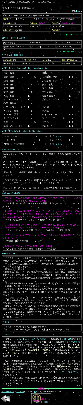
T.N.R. (79, 11)
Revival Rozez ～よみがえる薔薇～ (32, 339)
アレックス (56, 144)
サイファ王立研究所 (67, 372)
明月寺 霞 (75, 342)
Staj (35, 391)
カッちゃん (56, 136)
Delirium (20, 391)
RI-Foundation (7, 391)
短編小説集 (66, 339)
